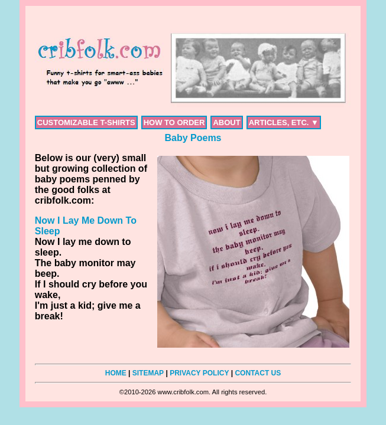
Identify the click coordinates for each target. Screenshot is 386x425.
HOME (115, 373)
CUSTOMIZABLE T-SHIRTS (86, 122)
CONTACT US (258, 373)
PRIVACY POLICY (199, 373)
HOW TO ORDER (174, 122)
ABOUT (226, 122)
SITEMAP (148, 373)
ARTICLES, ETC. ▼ (284, 122)
